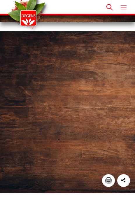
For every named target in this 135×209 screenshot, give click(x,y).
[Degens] (28, 18)
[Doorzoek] (110, 7)
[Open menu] (124, 7)
